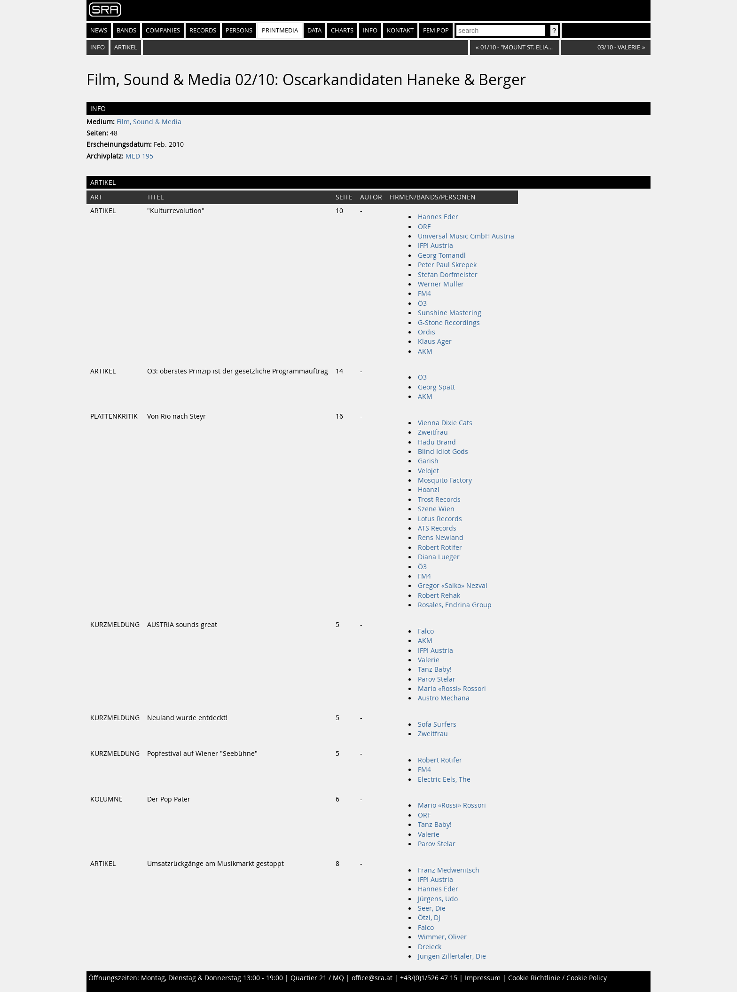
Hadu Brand (437, 442)
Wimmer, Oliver (442, 937)
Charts (342, 30)
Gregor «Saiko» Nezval (452, 585)
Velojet (428, 471)
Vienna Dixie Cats (445, 423)
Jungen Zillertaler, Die (452, 956)
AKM (425, 351)
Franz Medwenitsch (448, 870)
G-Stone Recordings (449, 322)
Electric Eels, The (444, 779)
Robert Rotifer (440, 547)
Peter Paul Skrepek (447, 265)
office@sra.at (372, 978)
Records (202, 30)
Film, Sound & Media (149, 122)
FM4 (424, 293)
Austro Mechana (444, 698)
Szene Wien (436, 509)
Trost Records (439, 499)
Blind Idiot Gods (443, 451)
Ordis (426, 332)
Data (314, 30)
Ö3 (422, 303)
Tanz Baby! (435, 669)
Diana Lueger (439, 557)
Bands (126, 30)
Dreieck (429, 947)
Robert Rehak (439, 595)
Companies (163, 30)
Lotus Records (440, 519)
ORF (424, 226)
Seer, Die (432, 908)
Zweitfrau (433, 432)
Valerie (428, 660)
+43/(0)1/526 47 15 (428, 978)
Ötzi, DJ (429, 917)
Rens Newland (440, 537)
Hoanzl (428, 489)
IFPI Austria (435, 245)
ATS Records (437, 528)
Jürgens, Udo (438, 899)
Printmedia (280, 30)
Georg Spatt (436, 387)
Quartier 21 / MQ (317, 978)
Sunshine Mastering (449, 313)
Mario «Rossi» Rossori (452, 688)
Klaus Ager (435, 341)
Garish (428, 461)
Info (370, 30)
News (98, 30)
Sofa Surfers (437, 724)
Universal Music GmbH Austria (466, 236)
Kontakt (400, 30)
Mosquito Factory (445, 480)
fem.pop (436, 30)
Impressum (483, 978)
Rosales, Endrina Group (455, 605)
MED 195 (139, 156)
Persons (239, 30)
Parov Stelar (436, 679)
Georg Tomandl (442, 255)
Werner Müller (441, 284)
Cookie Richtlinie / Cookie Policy (557, 978)
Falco (426, 631)
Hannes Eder (438, 217)
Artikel (125, 47)
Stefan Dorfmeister (448, 274)
